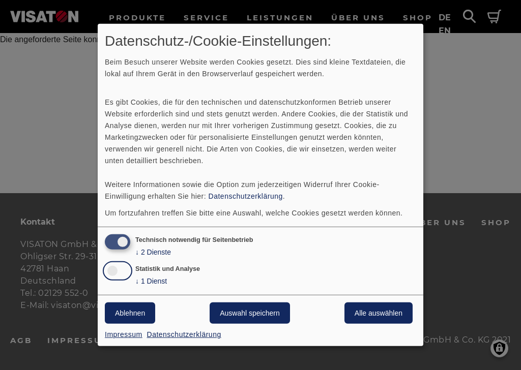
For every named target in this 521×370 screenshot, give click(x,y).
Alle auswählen (378, 313)
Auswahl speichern (250, 313)
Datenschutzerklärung (246, 196)
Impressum (123, 334)
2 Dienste (153, 252)
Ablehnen (130, 313)
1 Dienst (151, 281)
